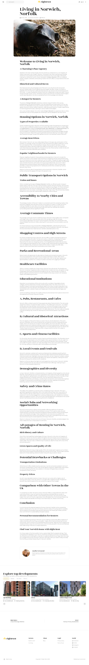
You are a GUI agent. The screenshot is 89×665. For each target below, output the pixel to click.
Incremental (82, 658)
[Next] (84, 604)
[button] (85, 2)
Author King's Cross (66, 598)
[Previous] (4, 604)
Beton (33, 598)
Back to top (8, 658)
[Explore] (3, 2)
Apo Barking (7, 598)
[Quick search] (15, 2)
